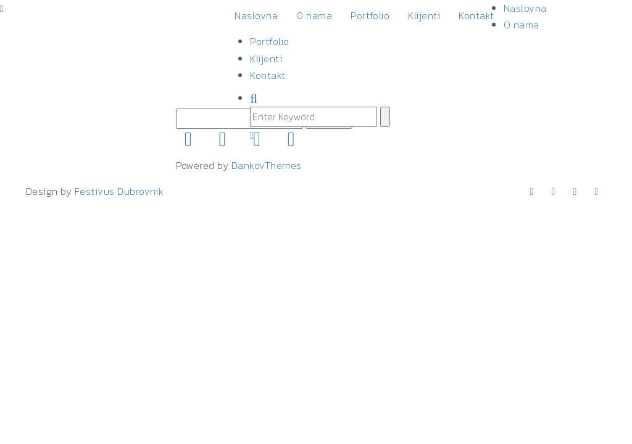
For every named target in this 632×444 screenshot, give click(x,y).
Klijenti (424, 15)
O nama (314, 15)
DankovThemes (266, 165)
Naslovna (256, 15)
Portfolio (370, 15)
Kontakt (476, 15)
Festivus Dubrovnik (119, 191)
